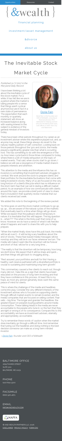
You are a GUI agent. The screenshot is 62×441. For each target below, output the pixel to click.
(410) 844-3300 (9, 383)
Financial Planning (31, 22)
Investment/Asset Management (31, 30)
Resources (31, 2)
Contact (51, 2)
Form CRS (33, 428)
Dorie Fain (47, 112)
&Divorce (31, 39)
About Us (31, 47)
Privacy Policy (21, 428)
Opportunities (10, 2)
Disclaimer (8, 428)
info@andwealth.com (13, 407)
